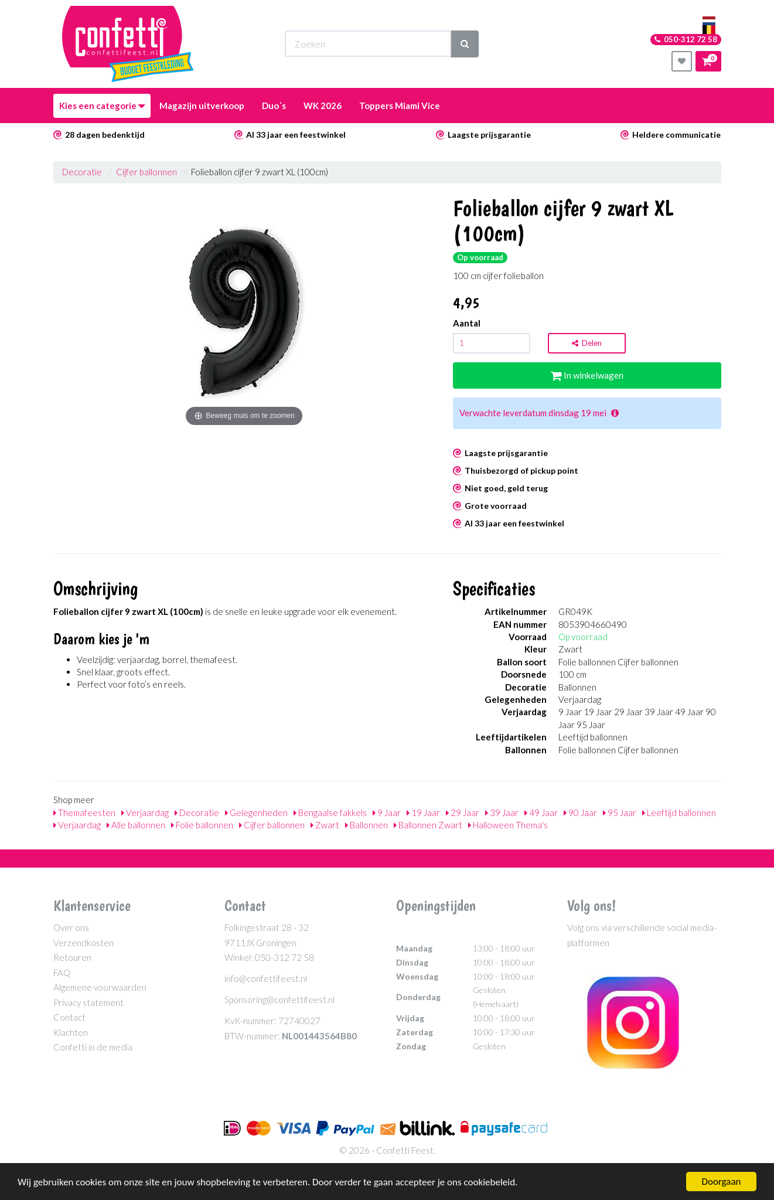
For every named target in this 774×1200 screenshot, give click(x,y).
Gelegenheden (256, 812)
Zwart (325, 825)
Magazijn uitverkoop (201, 105)
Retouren (72, 957)
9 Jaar (387, 812)
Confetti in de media (92, 1047)
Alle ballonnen (136, 825)
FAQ (61, 972)
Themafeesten (84, 812)
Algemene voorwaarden (99, 987)
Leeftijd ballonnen (679, 812)
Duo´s (274, 105)
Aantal (466, 323)
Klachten (70, 1032)
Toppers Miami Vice (399, 105)
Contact (69, 1017)
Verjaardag (145, 812)
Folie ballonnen (202, 825)
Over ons (71, 927)
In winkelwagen (587, 375)
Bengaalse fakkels (330, 812)
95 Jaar (619, 812)
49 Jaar (541, 812)
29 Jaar (462, 812)
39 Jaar (502, 812)
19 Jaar (423, 812)
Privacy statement (88, 1002)
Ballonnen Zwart (428, 825)
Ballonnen (366, 825)
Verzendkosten (83, 942)
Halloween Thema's (508, 825)
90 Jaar (580, 812)
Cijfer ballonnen (146, 171)
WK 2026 (323, 105)
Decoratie (82, 171)
